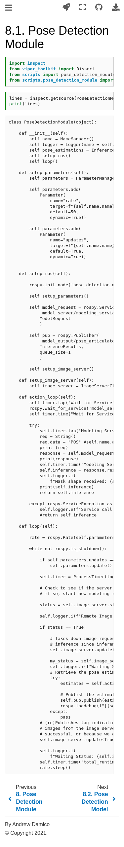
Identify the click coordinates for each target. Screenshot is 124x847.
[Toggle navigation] (9, 8)
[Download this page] (115, 7)
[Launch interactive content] (66, 7)
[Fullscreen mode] (82, 7)
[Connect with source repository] (98, 7)
